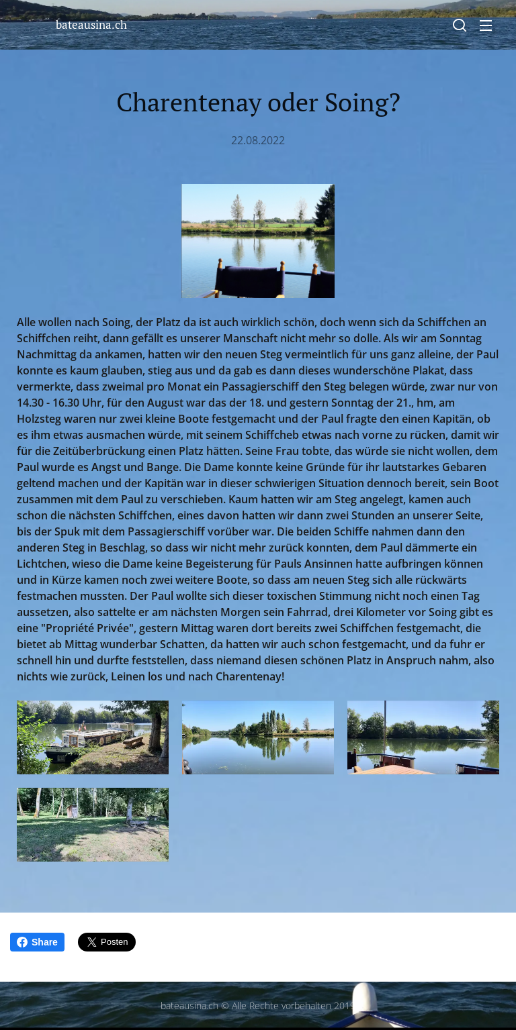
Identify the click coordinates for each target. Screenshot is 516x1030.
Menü (486, 25)
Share (37, 942)
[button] (459, 25)
